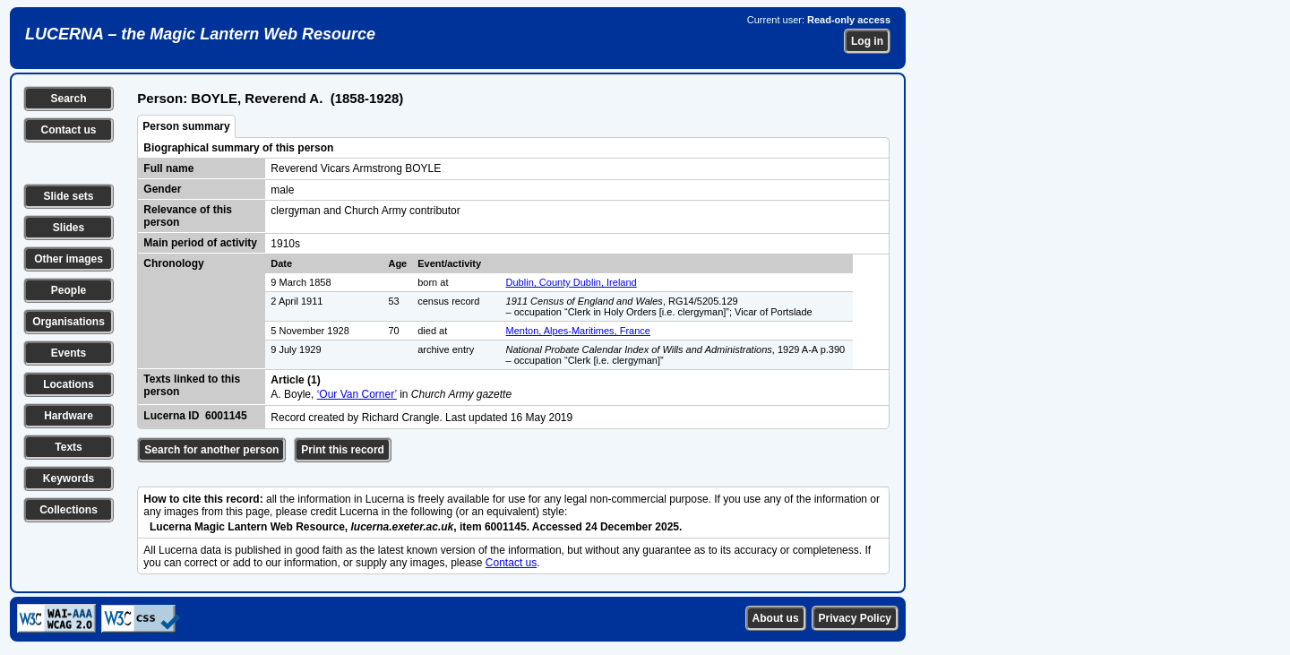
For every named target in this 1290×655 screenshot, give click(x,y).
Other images (68, 259)
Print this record (342, 450)
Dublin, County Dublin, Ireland (571, 282)
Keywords (68, 478)
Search (68, 98)
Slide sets (68, 196)
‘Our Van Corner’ (357, 394)
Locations (68, 384)
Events (68, 353)
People (68, 290)
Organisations (68, 321)
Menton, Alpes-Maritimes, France (578, 330)
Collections (68, 510)
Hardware (68, 415)
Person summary (185, 126)
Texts (68, 447)
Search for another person (211, 450)
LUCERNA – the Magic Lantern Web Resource (200, 34)
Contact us (68, 130)
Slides (68, 227)
